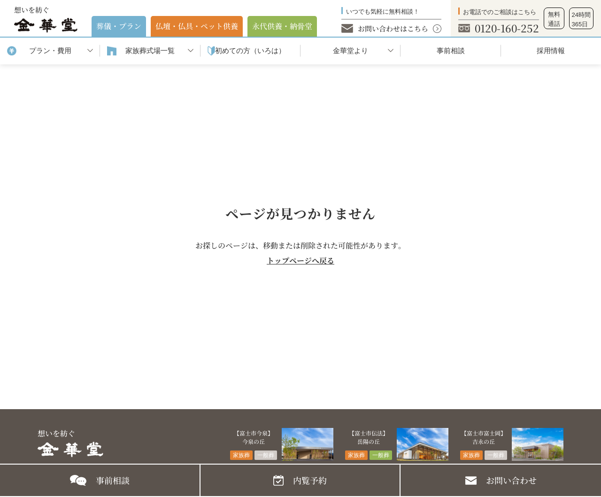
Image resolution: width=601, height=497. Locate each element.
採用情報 (551, 50)
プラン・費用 (50, 50)
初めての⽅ (250, 51)
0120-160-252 (507, 28)
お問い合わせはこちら (393, 28)
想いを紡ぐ (45, 19)
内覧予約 (310, 480)
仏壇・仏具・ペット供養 (196, 26)
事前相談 (451, 50)
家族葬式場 (150, 51)
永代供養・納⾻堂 (282, 26)
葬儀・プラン (118, 26)
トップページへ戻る (300, 260)
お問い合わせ (511, 480)
